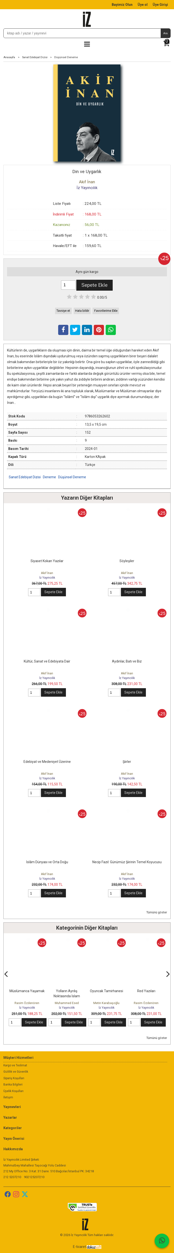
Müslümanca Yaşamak (27, 991)
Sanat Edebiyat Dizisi (25, 477)
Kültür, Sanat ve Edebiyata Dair (47, 661)
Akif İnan (47, 573)
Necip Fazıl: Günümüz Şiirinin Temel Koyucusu (127, 862)
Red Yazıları (146, 991)
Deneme (49, 477)
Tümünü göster (156, 912)
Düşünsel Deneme (72, 477)
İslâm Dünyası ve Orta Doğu (47, 862)
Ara (165, 33)
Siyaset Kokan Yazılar (47, 561)
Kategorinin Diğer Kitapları (87, 928)
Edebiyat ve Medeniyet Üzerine (47, 762)
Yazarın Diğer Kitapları (87, 498)
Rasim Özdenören (27, 1003)
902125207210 (34, 1177)
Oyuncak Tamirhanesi (106, 991)
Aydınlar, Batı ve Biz (127, 661)
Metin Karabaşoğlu (106, 1003)
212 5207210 (12, 1177)
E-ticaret (79, 1247)
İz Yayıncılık (47, 577)
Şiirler (127, 762)
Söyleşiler (126, 561)
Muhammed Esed (67, 1003)
